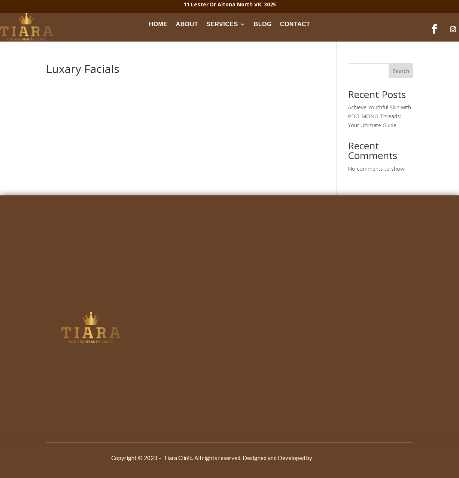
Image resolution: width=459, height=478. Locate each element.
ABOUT (187, 24)
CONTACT (295, 24)
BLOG (263, 24)
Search (401, 70)
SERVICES (222, 24)
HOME (158, 24)
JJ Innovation (330, 457)
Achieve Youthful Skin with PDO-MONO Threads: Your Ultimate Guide (379, 116)
